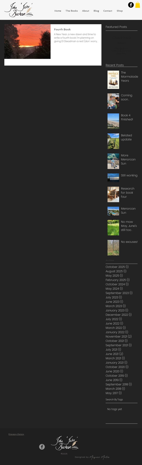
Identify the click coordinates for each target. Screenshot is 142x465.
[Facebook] (131, 5)
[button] (137, 5)
